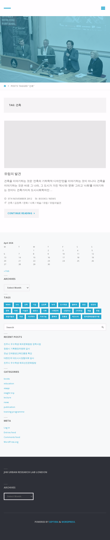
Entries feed (10, 432)
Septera (53, 521)
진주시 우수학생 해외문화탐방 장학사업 (22, 344)
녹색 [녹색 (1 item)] (53, 304)
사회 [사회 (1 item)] (45, 311)
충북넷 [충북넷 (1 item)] (54, 316)
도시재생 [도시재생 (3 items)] (63, 304)
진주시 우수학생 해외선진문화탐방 (20, 362)
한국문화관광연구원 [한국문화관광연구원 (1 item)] (91, 316)
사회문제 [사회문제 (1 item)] (55, 311)
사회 (32, 202)
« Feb (6, 271)
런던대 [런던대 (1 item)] (93, 304)
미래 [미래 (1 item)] (16, 311)
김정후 (17, 202)
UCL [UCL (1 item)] (17, 304)
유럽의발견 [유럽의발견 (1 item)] (10, 316)
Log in (7, 427)
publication (9, 407)
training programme (14, 411)
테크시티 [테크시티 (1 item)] (75, 316)
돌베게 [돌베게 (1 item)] (74, 304)
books (43, 198)
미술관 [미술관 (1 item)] (25, 311)
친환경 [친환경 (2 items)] (64, 316)
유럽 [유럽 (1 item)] (97, 311)
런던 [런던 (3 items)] (84, 304)
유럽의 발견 (12, 173)
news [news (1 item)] (8, 304)
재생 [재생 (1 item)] (21, 316)
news (52, 198)
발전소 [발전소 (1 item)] (35, 311)
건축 (10, 202)
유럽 (45, 202)
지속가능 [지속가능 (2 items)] (43, 316)
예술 (39, 202)
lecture (7, 397)
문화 (25, 202)
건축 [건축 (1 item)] (26, 304)
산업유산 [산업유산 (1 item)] (67, 311)
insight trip (9, 392)
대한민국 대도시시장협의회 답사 (19, 358)
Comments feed (12, 437)
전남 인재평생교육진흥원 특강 (18, 353)
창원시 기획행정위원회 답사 (17, 348)
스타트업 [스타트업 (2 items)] (79, 311)
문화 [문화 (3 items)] (7, 311)
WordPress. (69, 521)
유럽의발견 (55, 202)
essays (6, 388)
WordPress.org (11, 441)
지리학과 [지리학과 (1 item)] (31, 316)
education (9, 383)
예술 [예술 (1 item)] (89, 311)
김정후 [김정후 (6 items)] (43, 304)
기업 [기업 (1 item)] (34, 304)
